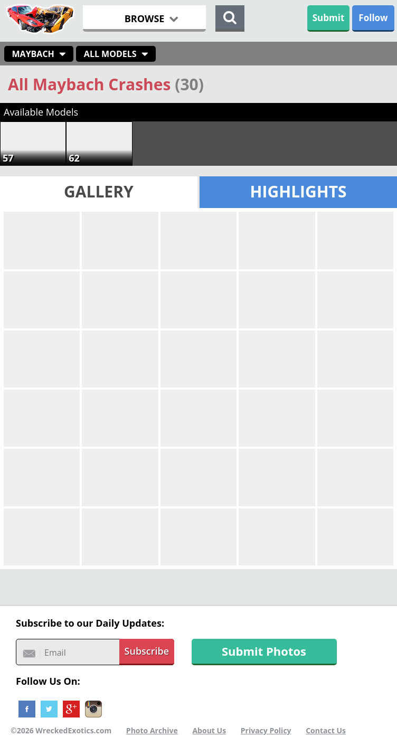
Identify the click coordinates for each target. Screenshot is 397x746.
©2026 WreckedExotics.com (61, 730)
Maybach (33, 54)
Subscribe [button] (147, 651)
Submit (329, 18)
